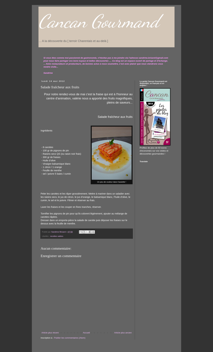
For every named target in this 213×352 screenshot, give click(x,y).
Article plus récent (50, 332)
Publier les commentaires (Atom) (69, 338)
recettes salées (56, 236)
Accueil (86, 332)
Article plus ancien (123, 332)
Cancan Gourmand (98, 21)
